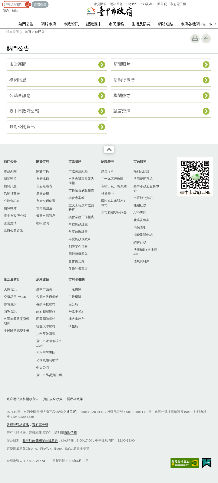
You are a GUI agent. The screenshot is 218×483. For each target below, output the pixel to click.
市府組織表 (44, 186)
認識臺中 (94, 24)
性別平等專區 (45, 352)
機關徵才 (122, 95)
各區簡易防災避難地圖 (16, 321)
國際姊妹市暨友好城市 (114, 203)
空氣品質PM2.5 (15, 296)
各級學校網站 (45, 304)
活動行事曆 (124, 79)
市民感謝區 (44, 208)
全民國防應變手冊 (16, 330)
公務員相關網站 (47, 360)
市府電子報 (178, 4)
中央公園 (42, 367)
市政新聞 (17, 64)
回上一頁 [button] (206, 38)
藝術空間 (42, 223)
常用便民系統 (143, 178)
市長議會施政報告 (81, 190)
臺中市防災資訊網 (49, 375)
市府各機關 (190, 24)
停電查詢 (10, 304)
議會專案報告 (78, 198)
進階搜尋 (40, 4)
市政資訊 (71, 24)
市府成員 (42, 178)
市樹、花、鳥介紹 (114, 186)
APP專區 (139, 212)
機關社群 (139, 205)
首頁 (28, 32)
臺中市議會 (44, 289)
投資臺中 (107, 193)
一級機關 (75, 289)
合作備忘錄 (77, 261)
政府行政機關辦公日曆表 (40, 440)
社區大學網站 (45, 326)
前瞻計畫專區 (78, 268)
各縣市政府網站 (47, 296)
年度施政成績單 (80, 239)
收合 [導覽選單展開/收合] (109, 149)
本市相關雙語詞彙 (114, 212)
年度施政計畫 (78, 231)
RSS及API (146, 4)
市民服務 (116, 24)
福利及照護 (141, 171)
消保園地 (139, 227)
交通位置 (69, 411)
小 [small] (210, 24)
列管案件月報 (78, 246)
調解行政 (139, 242)
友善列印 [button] (195, 38)
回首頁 (162, 4)
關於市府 (48, 24)
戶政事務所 (77, 311)
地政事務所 (77, 319)
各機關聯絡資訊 (18, 424)
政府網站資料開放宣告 (23, 399)
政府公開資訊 (22, 126)
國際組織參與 (78, 254)
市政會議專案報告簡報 (81, 181)
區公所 (73, 304)
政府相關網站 (45, 311)
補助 (15, 11)
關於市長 (42, 171)
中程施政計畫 (78, 224)
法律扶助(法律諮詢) (145, 252)
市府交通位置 (45, 201)
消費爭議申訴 (143, 235)
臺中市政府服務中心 (146, 188)
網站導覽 (116, 4)
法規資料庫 (141, 261)
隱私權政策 (75, 399)
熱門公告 (26, 24)
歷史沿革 (107, 171)
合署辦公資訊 (143, 198)
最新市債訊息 (45, 215)
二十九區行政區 (112, 178)
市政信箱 (70, 432)
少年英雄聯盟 (45, 333)
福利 (6, 11)
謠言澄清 (122, 111)
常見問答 (100, 4)
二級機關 (75, 296)
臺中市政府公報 (24, 111)
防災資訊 (10, 311)
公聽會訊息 (20, 95)
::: (1, 2)
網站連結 (165, 24)
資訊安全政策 (52, 399)
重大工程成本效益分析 (81, 207)
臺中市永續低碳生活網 (49, 343)
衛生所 (73, 326)
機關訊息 (17, 79)
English (131, 4)
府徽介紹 (42, 193)
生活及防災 (141, 24)
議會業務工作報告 (81, 217)
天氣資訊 (10, 289)
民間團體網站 (45, 319)
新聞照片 (122, 64)
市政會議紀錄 (78, 171)
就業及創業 (141, 220)
